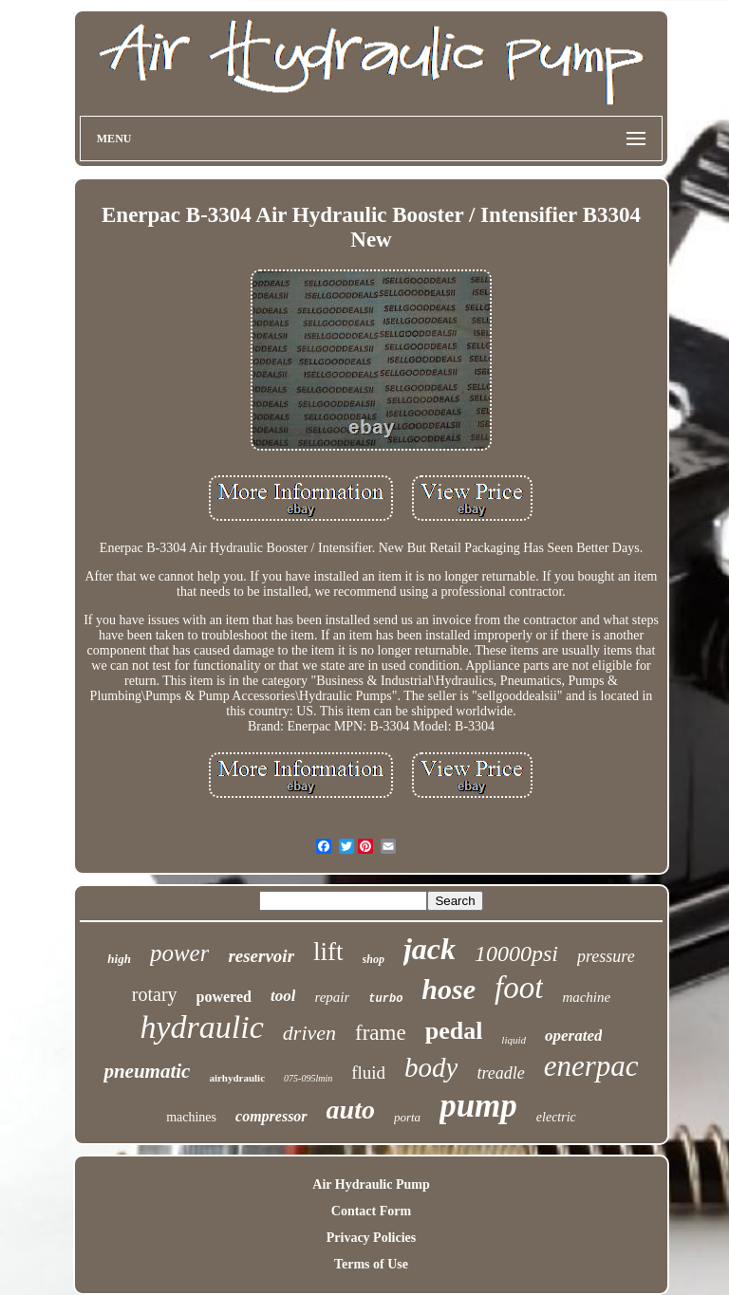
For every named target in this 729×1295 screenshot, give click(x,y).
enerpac (591, 1065)
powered (224, 997)
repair (331, 997)
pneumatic (146, 1071)
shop (373, 959)
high (119, 959)
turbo (385, 999)
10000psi (516, 953)
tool (283, 996)
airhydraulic (237, 1077)
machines (191, 1117)
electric (556, 1117)
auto (351, 1109)
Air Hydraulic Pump (370, 1184)
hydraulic (202, 1027)
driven (309, 1033)
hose (448, 989)
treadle (500, 1073)
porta (407, 1117)
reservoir (261, 956)
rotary (155, 994)
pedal (454, 1031)
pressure (606, 956)
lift (328, 951)
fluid (368, 1072)
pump (478, 1105)
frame (380, 1033)
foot (519, 988)
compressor (271, 1116)
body (431, 1067)
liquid (513, 1039)
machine (586, 997)
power (180, 953)
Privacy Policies (371, 1237)
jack (429, 949)
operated (573, 1036)
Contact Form (371, 1211)
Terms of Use (371, 1264)
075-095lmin (308, 1078)
